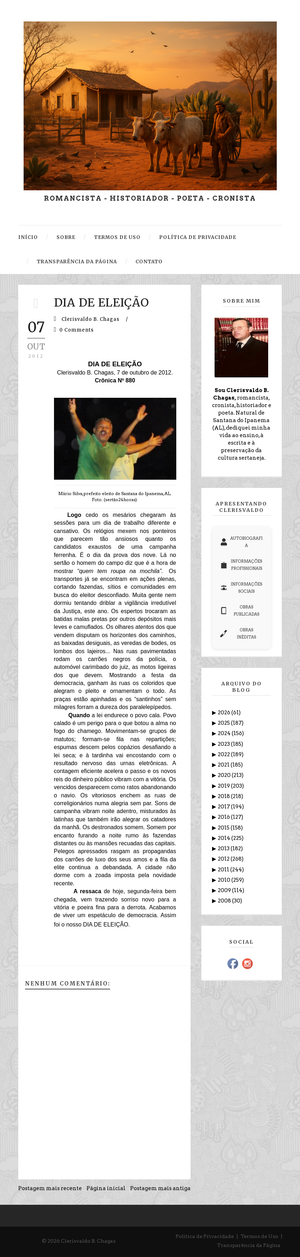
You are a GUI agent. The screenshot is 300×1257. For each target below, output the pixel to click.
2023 (224, 744)
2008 (225, 900)
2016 (224, 817)
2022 (224, 754)
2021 (224, 765)
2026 (224, 712)
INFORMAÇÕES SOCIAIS (241, 588)
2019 (224, 786)
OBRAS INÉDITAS (238, 633)
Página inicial (106, 1188)
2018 (224, 796)
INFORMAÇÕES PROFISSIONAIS (241, 565)
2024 (225, 733)
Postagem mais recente (50, 1188)
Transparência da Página (248, 1245)
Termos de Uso (259, 1236)
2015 (224, 828)
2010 (224, 880)
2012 (224, 859)
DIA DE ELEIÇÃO (101, 302)
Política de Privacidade (205, 1236)
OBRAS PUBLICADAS (240, 611)
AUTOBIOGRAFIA (241, 542)
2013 (224, 848)
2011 (224, 869)
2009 (225, 890)
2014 (224, 838)
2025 (224, 723)
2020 (225, 775)
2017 (224, 806)
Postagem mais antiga (160, 1188)
